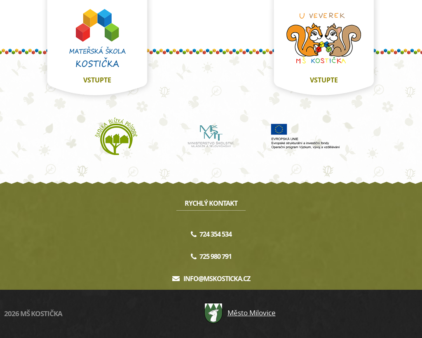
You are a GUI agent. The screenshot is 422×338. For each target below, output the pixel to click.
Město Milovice (239, 312)
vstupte (97, 79)
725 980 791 (215, 256)
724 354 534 (215, 234)
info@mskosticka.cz (216, 278)
